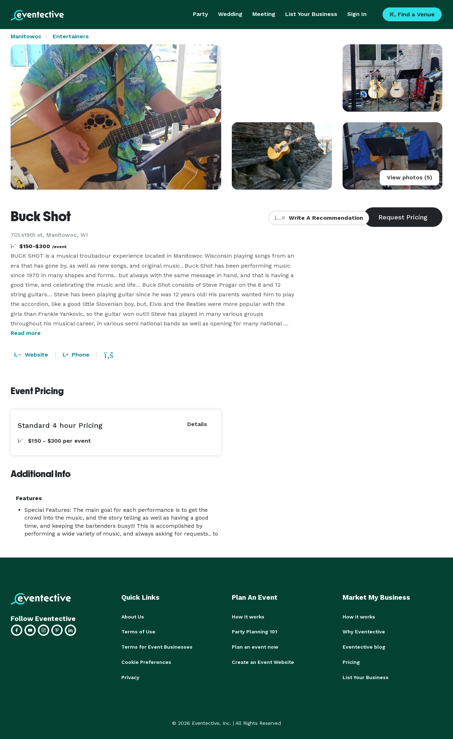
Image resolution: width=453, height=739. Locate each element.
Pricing (351, 661)
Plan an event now (255, 646)
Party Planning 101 (254, 631)
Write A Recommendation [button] (319, 217)
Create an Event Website (263, 661)
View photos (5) (409, 177)
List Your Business (311, 14)
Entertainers (71, 36)
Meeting (263, 14)
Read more (26, 333)
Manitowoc (26, 36)
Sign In (357, 14)
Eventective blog (364, 646)
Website (31, 354)
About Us (132, 617)
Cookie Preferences (146, 661)
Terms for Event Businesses (157, 646)
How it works (248, 617)
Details (197, 424)
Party (200, 14)
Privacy (130, 676)
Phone (76, 354)
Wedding (230, 14)
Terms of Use (138, 631)
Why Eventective (364, 631)
